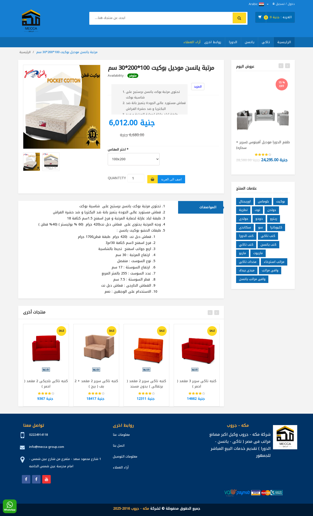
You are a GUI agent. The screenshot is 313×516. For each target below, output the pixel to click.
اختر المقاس (118, 149)
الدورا (233, 42)
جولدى (243, 222)
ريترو (273, 222)
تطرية (243, 213)
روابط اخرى (212, 42)
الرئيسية (284, 42)
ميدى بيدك (247, 273)
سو (260, 230)
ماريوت (258, 256)
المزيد (198, 86)
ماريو (242, 256)
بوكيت (280, 204)
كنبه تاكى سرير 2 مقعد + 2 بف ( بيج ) (96, 387)
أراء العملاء (192, 42)
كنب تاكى (268, 239)
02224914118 (38, 435)
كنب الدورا (246, 239)
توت (257, 213)
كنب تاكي (246, 247)
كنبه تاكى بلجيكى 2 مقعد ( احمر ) (46, 387)
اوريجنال (245, 204)
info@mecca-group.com (46, 447)
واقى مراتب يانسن (252, 282)
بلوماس (263, 204)
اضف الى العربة (171, 179)
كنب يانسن (268, 247)
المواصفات (207, 210)
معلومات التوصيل (125, 456)
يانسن (250, 42)
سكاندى (245, 230)
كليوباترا (276, 230)
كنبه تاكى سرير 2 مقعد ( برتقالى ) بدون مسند (146, 387)
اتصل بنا (118, 446)
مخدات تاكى (247, 265)
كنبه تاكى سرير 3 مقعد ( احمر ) (196, 387)
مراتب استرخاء (274, 265)
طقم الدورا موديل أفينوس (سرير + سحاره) (263, 145)
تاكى (266, 42)
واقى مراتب (270, 273)
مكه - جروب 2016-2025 (131, 508)
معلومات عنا (121, 435)
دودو (259, 222)
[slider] (46, 396)
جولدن (271, 213)
